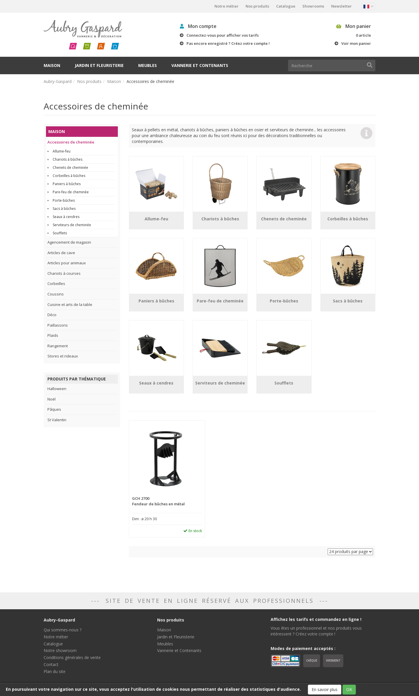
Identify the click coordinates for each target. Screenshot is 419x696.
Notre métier (226, 6)
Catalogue (285, 6)
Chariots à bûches (67, 159)
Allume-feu (61, 151)
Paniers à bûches (67, 183)
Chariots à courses (64, 273)
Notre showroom (60, 650)
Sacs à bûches (64, 208)
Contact (51, 664)
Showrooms (313, 6)
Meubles (147, 65)
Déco (51, 314)
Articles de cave (61, 252)
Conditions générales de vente (72, 657)
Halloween (56, 388)
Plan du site (54, 671)
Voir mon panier (356, 43)
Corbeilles (56, 283)
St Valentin (56, 419)
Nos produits (257, 6)
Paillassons (57, 325)
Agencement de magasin (69, 242)
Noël (51, 399)
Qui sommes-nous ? (62, 630)
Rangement (57, 345)
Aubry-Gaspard (58, 81)
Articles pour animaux (66, 262)
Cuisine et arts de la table (69, 304)
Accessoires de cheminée (70, 142)
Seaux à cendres (66, 216)
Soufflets (60, 233)
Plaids (52, 335)
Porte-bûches (64, 200)
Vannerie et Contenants (199, 65)
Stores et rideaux (62, 356)
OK (349, 689)
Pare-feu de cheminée (71, 192)
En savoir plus (325, 689)
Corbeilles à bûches (69, 175)
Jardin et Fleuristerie (99, 65)
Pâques (54, 409)
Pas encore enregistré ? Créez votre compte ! (228, 43)
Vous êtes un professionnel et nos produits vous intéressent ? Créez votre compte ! (316, 631)
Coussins (55, 294)
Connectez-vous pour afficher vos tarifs (223, 35)
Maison (52, 65)
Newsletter (341, 6)
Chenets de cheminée (70, 167)
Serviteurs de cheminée (72, 224)
